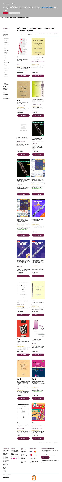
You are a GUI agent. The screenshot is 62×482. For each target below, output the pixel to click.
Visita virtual (23, 461)
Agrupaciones (6, 76)
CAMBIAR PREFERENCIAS (14, 13)
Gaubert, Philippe (35, 61)
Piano (5, 55)
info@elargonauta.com (15, 456)
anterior (40, 33)
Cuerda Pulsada (5, 65)
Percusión (5, 74)
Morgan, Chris (34, 143)
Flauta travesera (20, 17)
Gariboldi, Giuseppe (20, 304)
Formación (6, 40)
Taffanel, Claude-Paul (21, 105)
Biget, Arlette (19, 224)
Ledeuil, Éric (34, 385)
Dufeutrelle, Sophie (20, 387)
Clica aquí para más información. (47, 7)
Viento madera (13, 17)
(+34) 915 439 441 (14, 454)
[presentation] (50, 465)
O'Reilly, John (34, 428)
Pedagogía (6, 46)
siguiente (55, 33)
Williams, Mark (39, 428)
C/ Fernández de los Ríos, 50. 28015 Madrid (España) (15, 452)
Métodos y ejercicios (5, 17)
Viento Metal (6, 70)
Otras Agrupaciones (6, 84)
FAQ (22, 462)
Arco (5, 60)
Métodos (27, 17)
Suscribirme (45, 457)
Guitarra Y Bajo (6, 62)
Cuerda (5, 81)
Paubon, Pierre (34, 304)
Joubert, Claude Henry (26, 224)
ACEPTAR (5, 13)
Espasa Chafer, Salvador (36, 104)
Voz (4, 72)
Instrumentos (6, 42)
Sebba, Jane (34, 222)
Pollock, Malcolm (20, 266)
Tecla (5, 58)
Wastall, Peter (19, 344)
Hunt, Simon (34, 343)
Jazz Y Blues (6, 38)
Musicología (6, 44)
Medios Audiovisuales (6, 50)
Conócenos (23, 451)
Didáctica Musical (5, 53)
